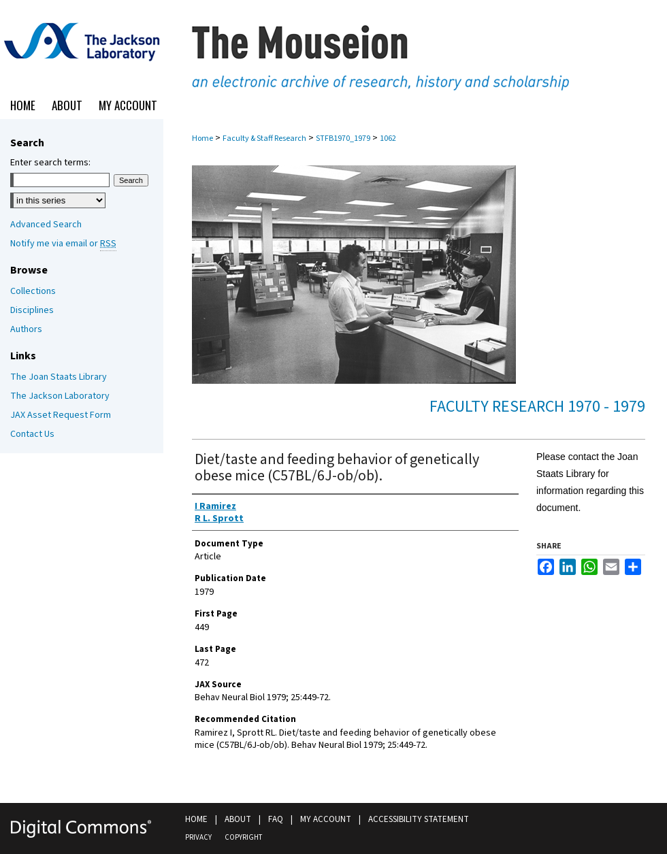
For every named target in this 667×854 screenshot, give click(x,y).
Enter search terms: (50, 162)
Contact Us (32, 434)
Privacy (198, 837)
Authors (26, 329)
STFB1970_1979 (343, 138)
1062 (388, 138)
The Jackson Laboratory (60, 396)
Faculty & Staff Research (264, 138)
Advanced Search (46, 224)
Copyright (243, 837)
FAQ (275, 819)
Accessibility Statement (418, 819)
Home (202, 138)
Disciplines (32, 310)
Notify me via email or (63, 243)
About (238, 819)
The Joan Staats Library (58, 377)
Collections (33, 291)
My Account (325, 819)
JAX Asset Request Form (60, 415)
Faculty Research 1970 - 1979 (537, 406)
